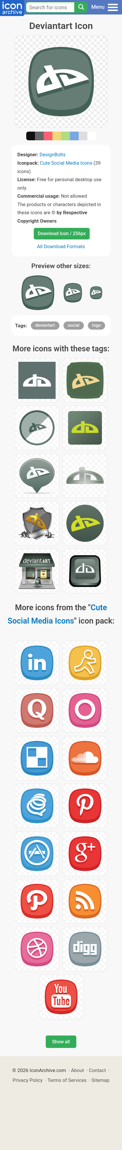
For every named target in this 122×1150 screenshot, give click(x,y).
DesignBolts (53, 154)
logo (96, 325)
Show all (61, 1041)
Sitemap (100, 1080)
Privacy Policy (28, 1080)
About (77, 1070)
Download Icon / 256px (62, 233)
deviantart (45, 325)
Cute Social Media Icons (66, 163)
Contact (97, 1070)
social (73, 325)
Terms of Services (66, 1080)
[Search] (81, 7)
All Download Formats (61, 246)
